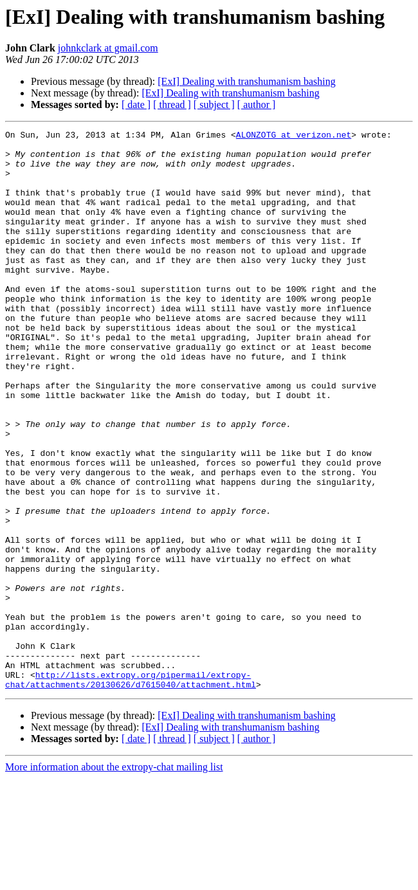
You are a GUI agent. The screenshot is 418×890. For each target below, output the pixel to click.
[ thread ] (172, 104)
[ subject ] (214, 104)
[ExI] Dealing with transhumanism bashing (246, 81)
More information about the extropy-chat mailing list (114, 878)
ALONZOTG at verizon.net (293, 136)
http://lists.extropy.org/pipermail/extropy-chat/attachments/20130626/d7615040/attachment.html (130, 790)
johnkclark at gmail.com (108, 47)
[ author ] (256, 104)
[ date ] (136, 104)
